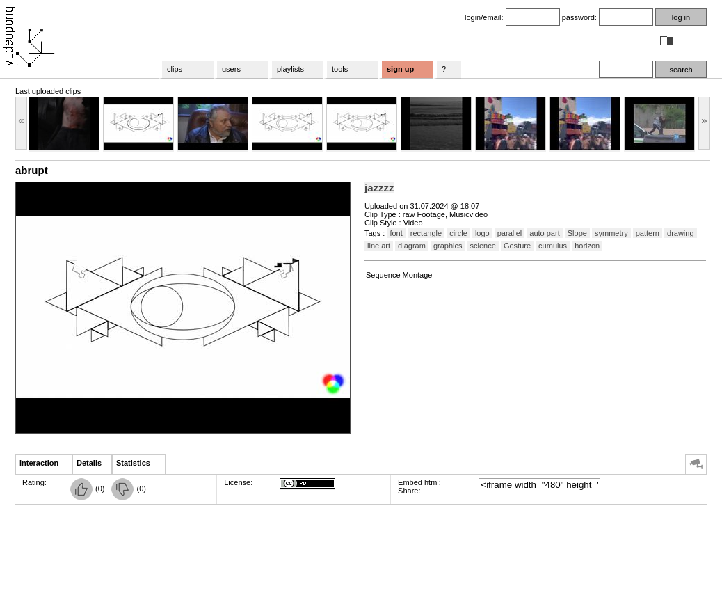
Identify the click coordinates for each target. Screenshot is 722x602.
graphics (448, 245)
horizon (587, 245)
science (483, 245)
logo (482, 233)
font (396, 233)
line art (378, 245)
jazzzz (379, 187)
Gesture (517, 245)
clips (174, 69)
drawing (680, 233)
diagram (412, 245)
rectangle (426, 233)
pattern (647, 233)
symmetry (611, 233)
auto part (544, 233)
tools (340, 69)
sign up (400, 69)
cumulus (552, 245)
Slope (577, 233)
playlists (290, 69)
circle (458, 233)
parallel (509, 233)
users (231, 69)
